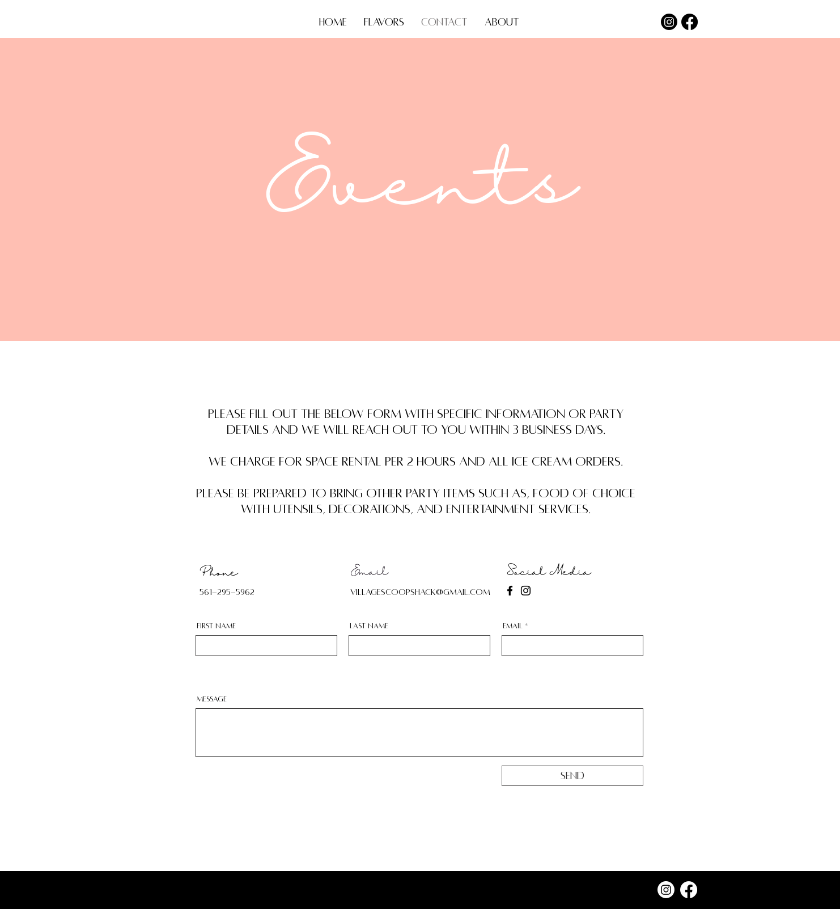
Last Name (369, 626)
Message (212, 699)
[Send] (572, 776)
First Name (216, 626)
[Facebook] (689, 22)
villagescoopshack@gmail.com (420, 592)
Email (513, 626)
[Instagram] (669, 22)
